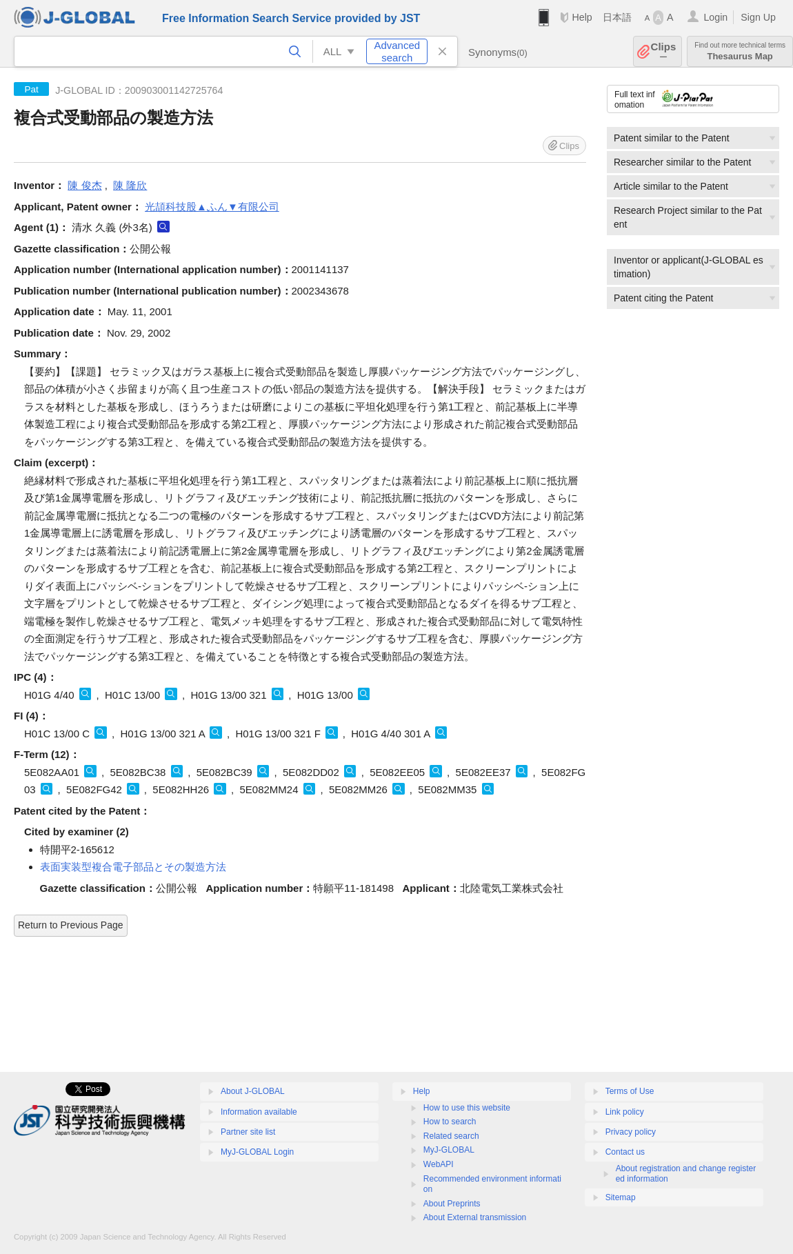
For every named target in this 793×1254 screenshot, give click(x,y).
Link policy (624, 1112)
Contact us (625, 1152)
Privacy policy (630, 1132)
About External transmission (474, 1217)
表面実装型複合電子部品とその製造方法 (133, 867)
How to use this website (466, 1108)
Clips (663, 51)
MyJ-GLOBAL (448, 1150)
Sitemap (620, 1197)
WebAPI (438, 1164)
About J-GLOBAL (253, 1091)
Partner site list (248, 1132)
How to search (449, 1121)
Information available (259, 1112)
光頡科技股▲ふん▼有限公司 (212, 206)
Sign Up (758, 17)
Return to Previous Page (70, 924)
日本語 (617, 17)
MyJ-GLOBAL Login (257, 1152)
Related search (451, 1136)
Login (715, 17)
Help (582, 17)
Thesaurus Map (739, 51)
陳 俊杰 (84, 185)
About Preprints (452, 1203)
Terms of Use (629, 1091)
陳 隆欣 (130, 185)
